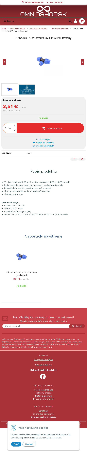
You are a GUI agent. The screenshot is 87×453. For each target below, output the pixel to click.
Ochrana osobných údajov (43, 417)
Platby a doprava (43, 396)
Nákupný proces (43, 393)
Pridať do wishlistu (43, 142)
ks (10, 128)
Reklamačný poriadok (43, 399)
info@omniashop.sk (34, 2)
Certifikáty (43, 411)
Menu (9, 20)
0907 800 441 (56, 2)
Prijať (16, 444)
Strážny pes (43, 139)
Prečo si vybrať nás (43, 390)
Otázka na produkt (43, 146)
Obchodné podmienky (43, 414)
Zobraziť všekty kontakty (43, 370)
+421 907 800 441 (43, 365)
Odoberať (77, 326)
